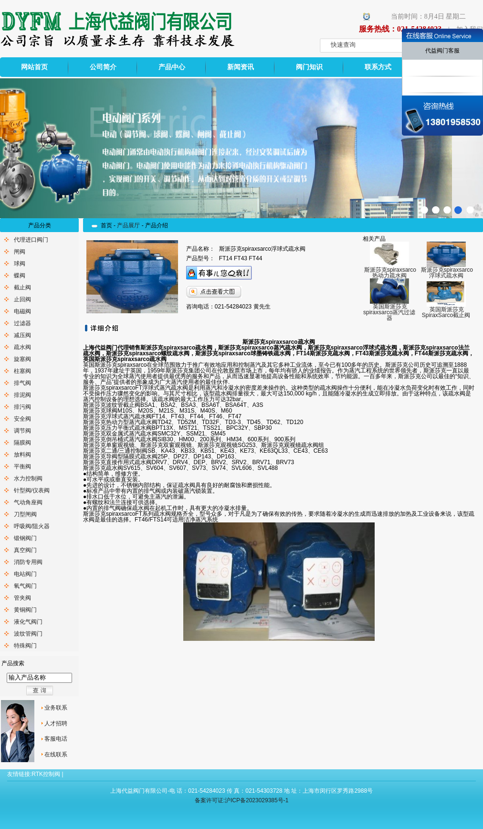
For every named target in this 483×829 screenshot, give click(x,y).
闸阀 (19, 251)
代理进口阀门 (31, 239)
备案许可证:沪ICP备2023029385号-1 (242, 800)
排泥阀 (22, 395)
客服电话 (55, 738)
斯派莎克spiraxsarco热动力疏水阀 (390, 272)
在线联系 (55, 754)
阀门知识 (309, 67)
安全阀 (22, 418)
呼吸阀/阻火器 (32, 526)
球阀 (19, 263)
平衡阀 (22, 466)
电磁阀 (22, 311)
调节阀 (22, 430)
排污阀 (22, 407)
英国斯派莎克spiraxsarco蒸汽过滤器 (389, 312)
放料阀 (22, 454)
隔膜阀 (22, 442)
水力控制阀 (28, 478)
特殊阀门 (25, 645)
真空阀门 (25, 550)
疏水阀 (22, 347)
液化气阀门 (28, 621)
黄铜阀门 (25, 609)
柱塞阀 (22, 371)
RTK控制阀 (46, 774)
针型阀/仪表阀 (32, 490)
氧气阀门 (25, 586)
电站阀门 (25, 574)
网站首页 (34, 67)
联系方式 (378, 67)
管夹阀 (22, 598)
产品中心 (171, 67)
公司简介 (103, 67)
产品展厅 (128, 225)
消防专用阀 (28, 562)
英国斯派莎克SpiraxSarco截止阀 (446, 312)
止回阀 (22, 299)
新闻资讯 (240, 67)
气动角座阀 (28, 502)
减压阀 (22, 335)
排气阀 (22, 383)
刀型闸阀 (25, 514)
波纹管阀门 (28, 633)
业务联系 (55, 707)
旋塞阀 (22, 359)
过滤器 (22, 323)
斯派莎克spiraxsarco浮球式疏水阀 (447, 272)
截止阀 (22, 287)
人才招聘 (55, 723)
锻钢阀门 (25, 538)
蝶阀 (19, 275)
